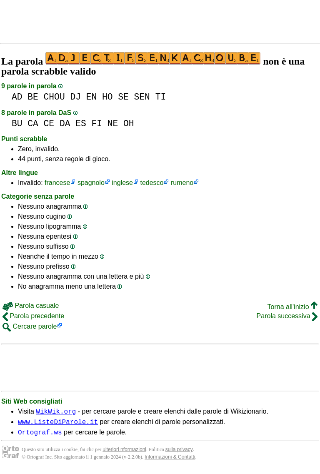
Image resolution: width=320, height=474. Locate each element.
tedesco (151, 182)
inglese (122, 182)
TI (160, 97)
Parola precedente (33, 315)
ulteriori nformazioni (124, 453)
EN (91, 97)
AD (17, 97)
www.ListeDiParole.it (58, 424)
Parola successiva (287, 315)
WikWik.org (56, 412)
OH (128, 123)
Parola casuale (30, 305)
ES (80, 123)
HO (107, 97)
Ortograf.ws (40, 435)
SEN (142, 97)
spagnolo (91, 182)
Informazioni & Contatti (170, 461)
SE (123, 97)
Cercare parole (29, 326)
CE (49, 123)
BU (17, 123)
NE (113, 123)
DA (65, 123)
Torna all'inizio (293, 306)
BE (33, 97)
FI (96, 123)
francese (57, 182)
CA (33, 123)
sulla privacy (179, 453)
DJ (75, 97)
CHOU (54, 97)
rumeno (182, 182)
